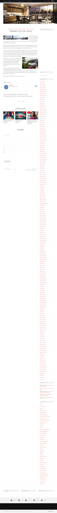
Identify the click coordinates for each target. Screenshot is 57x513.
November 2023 (42, 136)
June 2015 (41, 311)
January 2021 (42, 197)
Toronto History (42, 477)
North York (42, 458)
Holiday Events (42, 439)
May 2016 (41, 290)
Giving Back (42, 437)
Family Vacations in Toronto (44, 429)
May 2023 (41, 147)
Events (41, 427)
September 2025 (42, 95)
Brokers (41, 408)
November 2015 (42, 302)
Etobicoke (41, 425)
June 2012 (41, 377)
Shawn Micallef (9, 68)
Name (4, 147)
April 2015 (41, 315)
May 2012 (41, 379)
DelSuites (17, 86)
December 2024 (42, 110)
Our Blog (41, 460)
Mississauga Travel (43, 456)
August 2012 (42, 373)
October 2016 (42, 280)
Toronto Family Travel (44, 476)
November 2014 (42, 325)
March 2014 (42, 340)
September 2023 (42, 139)
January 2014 (42, 344)
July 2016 (41, 286)
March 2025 (42, 107)
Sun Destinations (43, 470)
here (24, 76)
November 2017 (42, 257)
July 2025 (41, 99)
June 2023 (41, 145)
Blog (14, 1)
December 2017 (42, 255)
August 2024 (42, 118)
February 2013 (42, 362)
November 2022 (42, 159)
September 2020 (42, 203)
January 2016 (42, 298)
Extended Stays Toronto (22, 94)
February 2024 (42, 130)
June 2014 (41, 335)
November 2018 (42, 240)
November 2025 (42, 91)
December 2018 (42, 238)
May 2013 (41, 356)
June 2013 (41, 354)
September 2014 (42, 329)
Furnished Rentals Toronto (10, 96)
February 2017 (42, 273)
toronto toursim (42, 479)
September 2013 (42, 352)
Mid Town (41, 452)
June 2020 (41, 207)
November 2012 (42, 367)
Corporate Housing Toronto (10, 94)
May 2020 (41, 209)
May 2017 (41, 267)
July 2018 (41, 244)
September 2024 (42, 116)
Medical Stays (42, 450)
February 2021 (42, 195)
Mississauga (42, 454)
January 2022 (42, 176)
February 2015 (42, 319)
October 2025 (42, 93)
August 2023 (42, 141)
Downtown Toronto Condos (44, 420)
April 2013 (41, 358)
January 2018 (42, 253)
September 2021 (42, 184)
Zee (40, 388)
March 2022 (42, 172)
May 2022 (41, 168)
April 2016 (41, 292)
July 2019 (41, 228)
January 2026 (42, 87)
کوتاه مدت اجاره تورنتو (21, 96)
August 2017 (42, 261)
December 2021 (42, 178)
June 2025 (41, 101)
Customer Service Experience (45, 416)
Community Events (43, 412)
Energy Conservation (43, 421)
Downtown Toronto (43, 418)
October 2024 (42, 114)
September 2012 (42, 371)
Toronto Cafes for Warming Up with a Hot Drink (32, 122)
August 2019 (42, 226)
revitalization (22, 46)
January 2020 (42, 217)
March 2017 (42, 271)
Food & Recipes (42, 435)
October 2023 (42, 137)
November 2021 (42, 180)
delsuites (11, 85)
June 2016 (41, 288)
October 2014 (42, 327)
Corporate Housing (43, 414)
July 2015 (41, 309)
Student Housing (42, 468)
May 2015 (41, 313)
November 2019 (42, 221)
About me (41, 404)
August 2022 (42, 163)
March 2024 (42, 128)
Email (4, 149)
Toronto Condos (42, 472)
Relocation (41, 464)
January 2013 (42, 363)
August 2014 (42, 331)
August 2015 (42, 307)
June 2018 (41, 246)
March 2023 (42, 151)
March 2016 (42, 294)
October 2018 (42, 242)
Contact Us (29, 1)
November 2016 (42, 278)
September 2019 (42, 224)
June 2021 (41, 188)
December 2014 (42, 323)
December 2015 (42, 300)
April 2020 (41, 211)
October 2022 (42, 161)
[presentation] (11, 157)
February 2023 (42, 153)
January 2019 (42, 236)
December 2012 (42, 365)
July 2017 (41, 263)
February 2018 (42, 251)
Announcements (42, 406)
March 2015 (42, 317)
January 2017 (42, 275)
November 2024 (42, 112)
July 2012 (41, 375)
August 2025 (42, 97)
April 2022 (41, 170)
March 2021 (42, 194)
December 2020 (42, 199)
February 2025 (42, 109)
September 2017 (42, 259)
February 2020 (42, 215)
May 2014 (41, 336)
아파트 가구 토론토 (29, 96)
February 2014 (42, 342)
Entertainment (42, 423)
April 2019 (41, 230)
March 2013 (42, 360)
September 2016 (42, 282)
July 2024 (41, 120)
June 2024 (41, 122)
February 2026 (42, 85)
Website (4, 152)
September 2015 (42, 306)
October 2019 (42, 222)
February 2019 (42, 234)
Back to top (51, 511)
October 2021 (42, 182)
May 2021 (41, 190)
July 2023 (41, 143)
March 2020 (42, 213)
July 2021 (41, 186)
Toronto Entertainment (44, 474)
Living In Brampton (43, 447)
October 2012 (42, 369)
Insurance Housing (43, 443)
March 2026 (42, 83)
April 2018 (41, 250)
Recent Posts (9, 82)
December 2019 (42, 219)
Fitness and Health (43, 433)
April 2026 (41, 81)
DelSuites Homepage (7, 1)
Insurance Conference (43, 441)
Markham (41, 449)
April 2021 (41, 192)
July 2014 (41, 333)
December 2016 (42, 277)
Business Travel (42, 410)
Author (5, 82)
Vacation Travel (42, 483)
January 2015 (42, 321)
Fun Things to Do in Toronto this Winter (46, 386)
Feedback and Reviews (43, 431)
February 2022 (42, 174)
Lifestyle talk (42, 445)
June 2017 (41, 265)
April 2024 (41, 126)
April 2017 (41, 269)
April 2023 (41, 149)
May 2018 (41, 248)
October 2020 (42, 201)
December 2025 (42, 89)
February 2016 (42, 296)
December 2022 (42, 157)
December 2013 (42, 346)
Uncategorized (42, 481)
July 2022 (41, 165)
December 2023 (42, 134)
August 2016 (42, 284)
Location (18, 1)
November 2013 (42, 348)
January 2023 (42, 155)
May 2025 (41, 103)
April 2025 (41, 105)
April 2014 (41, 338)
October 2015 (42, 304)
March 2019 (42, 232)
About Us (24, 1)
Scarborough (42, 466)
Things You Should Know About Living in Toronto (46, 392)
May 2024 (41, 124)
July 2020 (41, 205)
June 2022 (41, 166)
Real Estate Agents (43, 462)
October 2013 (42, 350)
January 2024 (42, 132)
